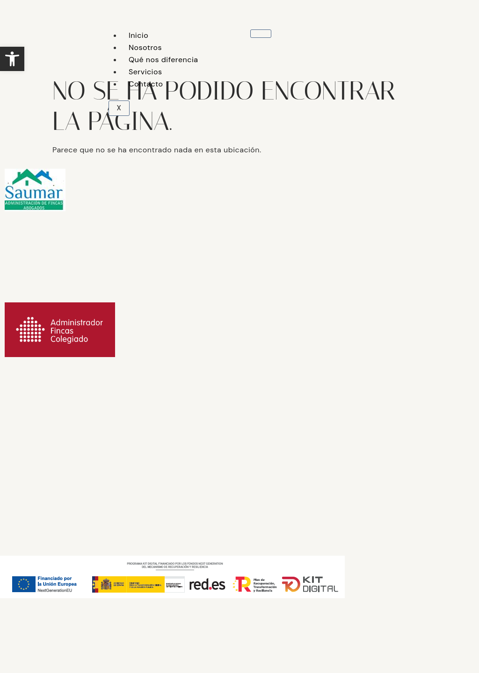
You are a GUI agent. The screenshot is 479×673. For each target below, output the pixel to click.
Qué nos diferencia (163, 59)
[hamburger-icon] (260, 33)
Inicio (138, 35)
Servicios (145, 72)
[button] (12, 59)
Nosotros (145, 47)
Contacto (146, 84)
